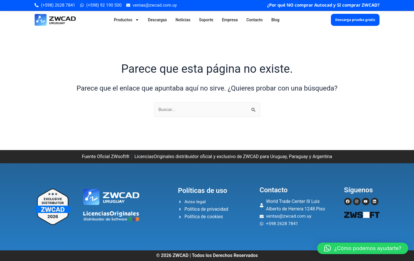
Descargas (157, 20)
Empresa (230, 20)
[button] (362, 248)
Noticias (182, 20)
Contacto (254, 20)
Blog (275, 20)
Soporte (206, 20)
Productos (126, 20)
